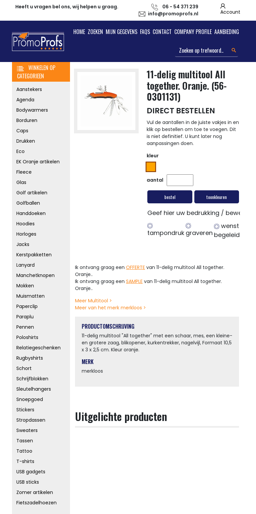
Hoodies (25, 223)
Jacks (22, 244)
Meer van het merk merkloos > (110, 307)
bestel (169, 196)
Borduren (26, 120)
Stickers (25, 409)
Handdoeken (31, 213)
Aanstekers (29, 89)
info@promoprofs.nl (173, 13)
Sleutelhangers (33, 389)
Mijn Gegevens (121, 32)
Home (79, 32)
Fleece (24, 172)
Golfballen (28, 203)
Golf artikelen (31, 192)
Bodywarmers (32, 110)
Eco (20, 151)
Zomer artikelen (34, 492)
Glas (21, 182)
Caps (22, 130)
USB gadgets (30, 471)
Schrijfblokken (32, 378)
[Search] (206, 50)
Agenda (25, 99)
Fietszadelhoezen (36, 502)
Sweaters (27, 430)
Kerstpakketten (34, 254)
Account (230, 12)
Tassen (24, 440)
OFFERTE (135, 267)
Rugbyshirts (29, 358)
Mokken (25, 285)
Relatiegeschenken (38, 347)
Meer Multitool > (93, 300)
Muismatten (30, 296)
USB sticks (27, 482)
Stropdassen (30, 420)
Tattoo (24, 451)
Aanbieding (226, 32)
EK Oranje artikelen (38, 161)
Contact (162, 32)
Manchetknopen (35, 275)
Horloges (26, 234)
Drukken (25, 141)
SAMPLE (134, 281)
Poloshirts (27, 337)
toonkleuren (216, 196)
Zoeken (95, 32)
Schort (24, 368)
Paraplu (25, 316)
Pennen (25, 327)
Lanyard (25, 265)
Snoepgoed (29, 399)
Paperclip (27, 306)
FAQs (145, 32)
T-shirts (25, 461)
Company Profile (193, 32)
